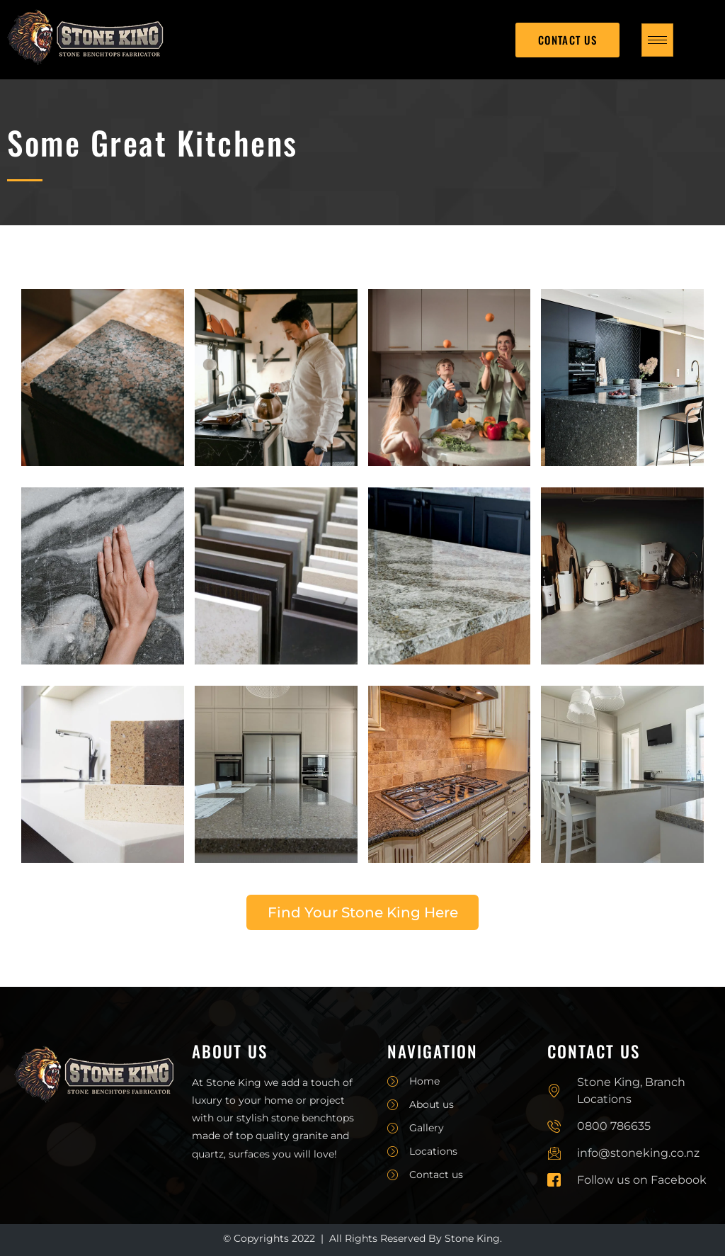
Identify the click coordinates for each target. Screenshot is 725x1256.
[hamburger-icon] (657, 40)
